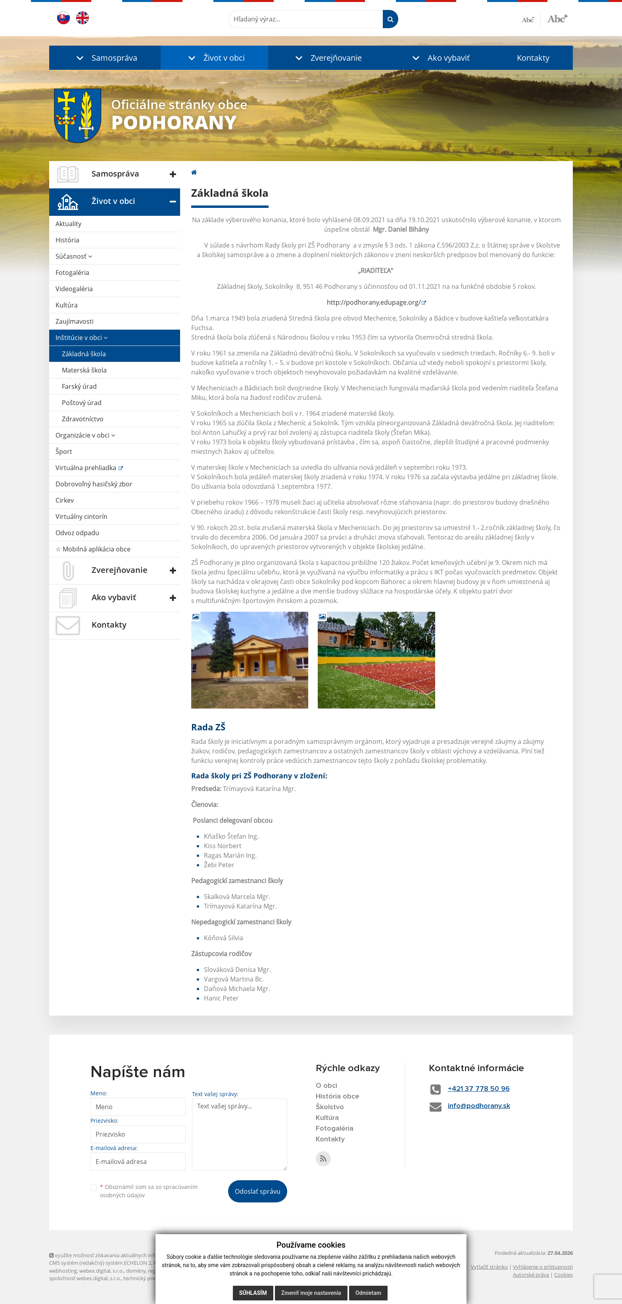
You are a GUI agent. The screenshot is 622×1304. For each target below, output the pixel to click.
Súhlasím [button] (253, 1293)
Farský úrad (79, 386)
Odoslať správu (257, 1191)
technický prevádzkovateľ (153, 1278)
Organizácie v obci (85, 435)
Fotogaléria (72, 272)
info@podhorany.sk (479, 1106)
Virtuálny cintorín (82, 516)
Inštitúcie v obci (82, 337)
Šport (64, 451)
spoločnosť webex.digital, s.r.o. (85, 1278)
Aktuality (68, 223)
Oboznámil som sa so (149, 1191)
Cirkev (65, 500)
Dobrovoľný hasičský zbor (94, 484)
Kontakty (533, 57)
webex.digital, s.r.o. (101, 1270)
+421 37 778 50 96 (479, 1089)
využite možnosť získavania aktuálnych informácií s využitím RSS (127, 1255)
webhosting (63, 1270)
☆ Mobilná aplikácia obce (93, 549)
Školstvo (330, 1107)
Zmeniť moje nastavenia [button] (311, 1293)
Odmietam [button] (368, 1293)
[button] (105, 58)
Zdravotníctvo (83, 419)
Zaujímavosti (75, 321)
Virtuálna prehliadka (87, 467)
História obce (337, 1096)
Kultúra (67, 305)
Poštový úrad (82, 402)
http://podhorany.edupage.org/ (374, 302)
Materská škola (84, 370)
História (67, 240)
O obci (326, 1085)
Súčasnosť (74, 256)
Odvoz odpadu (77, 532)
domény (136, 1270)
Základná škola (84, 354)
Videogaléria (74, 288)
